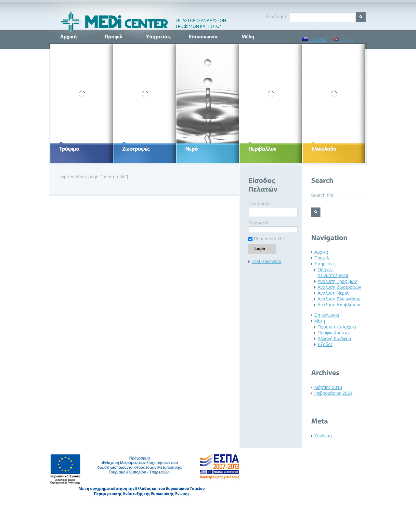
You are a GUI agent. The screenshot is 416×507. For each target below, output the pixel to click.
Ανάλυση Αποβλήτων (339, 304)
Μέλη (319, 321)
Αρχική (321, 252)
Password (258, 222)
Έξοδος (325, 344)
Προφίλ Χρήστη (333, 332)
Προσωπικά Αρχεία (337, 326)
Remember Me (266, 238)
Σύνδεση (323, 435)
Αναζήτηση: (277, 16)
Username (258, 203)
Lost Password (266, 261)
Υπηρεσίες (325, 263)
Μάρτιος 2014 (328, 387)
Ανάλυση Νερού (334, 293)
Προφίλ (321, 257)
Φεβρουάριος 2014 (333, 393)
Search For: (323, 195)
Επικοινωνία (326, 315)
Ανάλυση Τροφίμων (337, 281)
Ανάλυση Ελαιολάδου (339, 298)
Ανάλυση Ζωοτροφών (339, 287)
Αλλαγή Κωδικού (334, 338)
